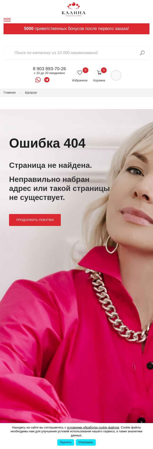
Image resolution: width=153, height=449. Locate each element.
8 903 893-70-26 (49, 68)
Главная (10, 93)
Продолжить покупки (35, 221)
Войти (116, 75)
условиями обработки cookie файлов (93, 427)
